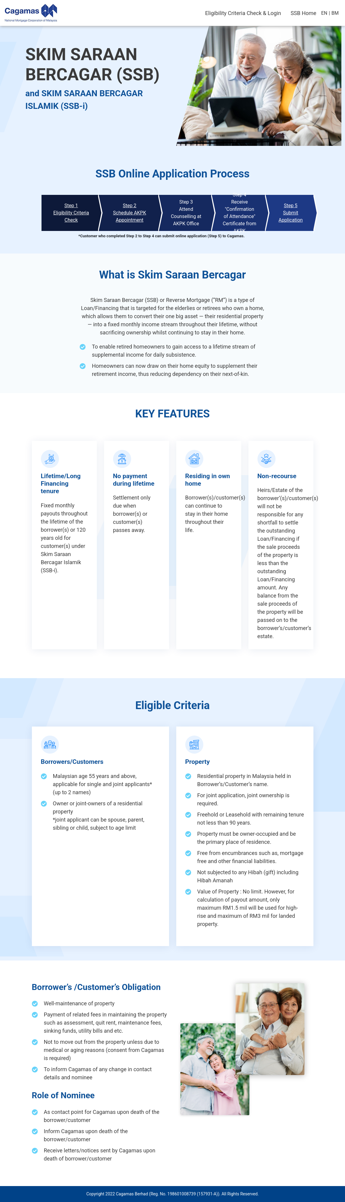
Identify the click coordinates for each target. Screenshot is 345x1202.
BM (335, 13)
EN (324, 13)
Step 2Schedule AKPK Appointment (129, 213)
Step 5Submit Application (291, 213)
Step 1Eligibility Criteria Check (71, 213)
